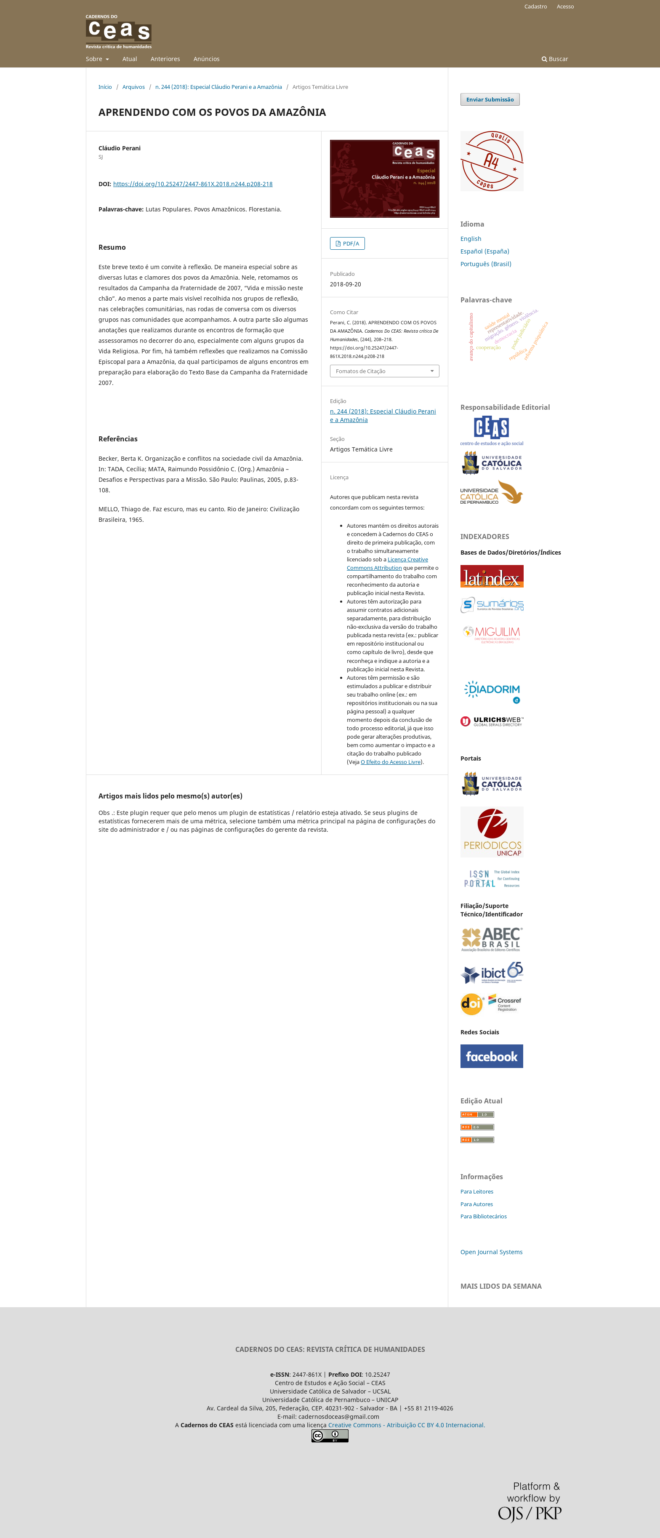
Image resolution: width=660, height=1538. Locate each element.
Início (105, 87)
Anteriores (165, 59)
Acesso (565, 6)
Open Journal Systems (491, 1252)
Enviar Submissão (490, 99)
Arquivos (133, 87)
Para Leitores (476, 1191)
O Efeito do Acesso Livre (390, 762)
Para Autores (476, 1204)
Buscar (555, 59)
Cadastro (535, 6)
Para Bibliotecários (483, 1216)
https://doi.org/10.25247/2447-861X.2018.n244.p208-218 (193, 184)
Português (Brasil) (485, 264)
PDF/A (350, 243)
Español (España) (484, 251)
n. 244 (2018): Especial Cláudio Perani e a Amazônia (218, 87)
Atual (129, 59)
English (471, 239)
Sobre (95, 59)
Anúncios (207, 59)
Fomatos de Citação (361, 371)
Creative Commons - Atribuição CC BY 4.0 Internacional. (406, 1425)
